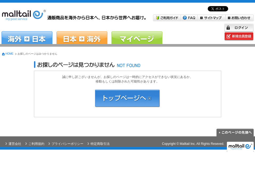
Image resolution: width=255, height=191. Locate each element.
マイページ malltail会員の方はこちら (137, 34)
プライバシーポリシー (67, 144)
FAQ (189, 18)
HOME (10, 53)
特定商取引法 (100, 144)
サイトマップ (212, 18)
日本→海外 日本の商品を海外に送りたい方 (82, 34)
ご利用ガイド (167, 18)
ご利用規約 (36, 144)
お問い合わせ (240, 18)
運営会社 (14, 144)
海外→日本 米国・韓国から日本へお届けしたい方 (27, 34)
